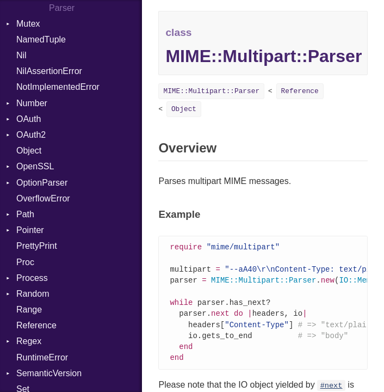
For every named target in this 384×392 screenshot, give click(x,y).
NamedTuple (41, 39)
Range (29, 309)
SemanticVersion (49, 373)
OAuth (28, 119)
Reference (36, 325)
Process (32, 278)
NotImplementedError (58, 86)
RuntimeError (42, 357)
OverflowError (43, 198)
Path (25, 214)
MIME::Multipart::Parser (211, 91)
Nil (21, 55)
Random (32, 293)
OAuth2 (31, 134)
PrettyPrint (36, 245)
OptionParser (41, 182)
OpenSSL (35, 166)
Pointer (30, 230)
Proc (25, 262)
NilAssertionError (49, 71)
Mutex (28, 23)
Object (28, 150)
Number (31, 103)
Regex (28, 341)
